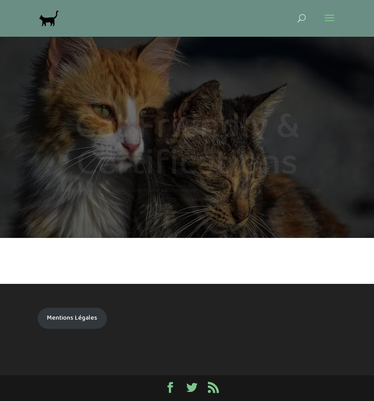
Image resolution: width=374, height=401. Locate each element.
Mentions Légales (72, 318)
